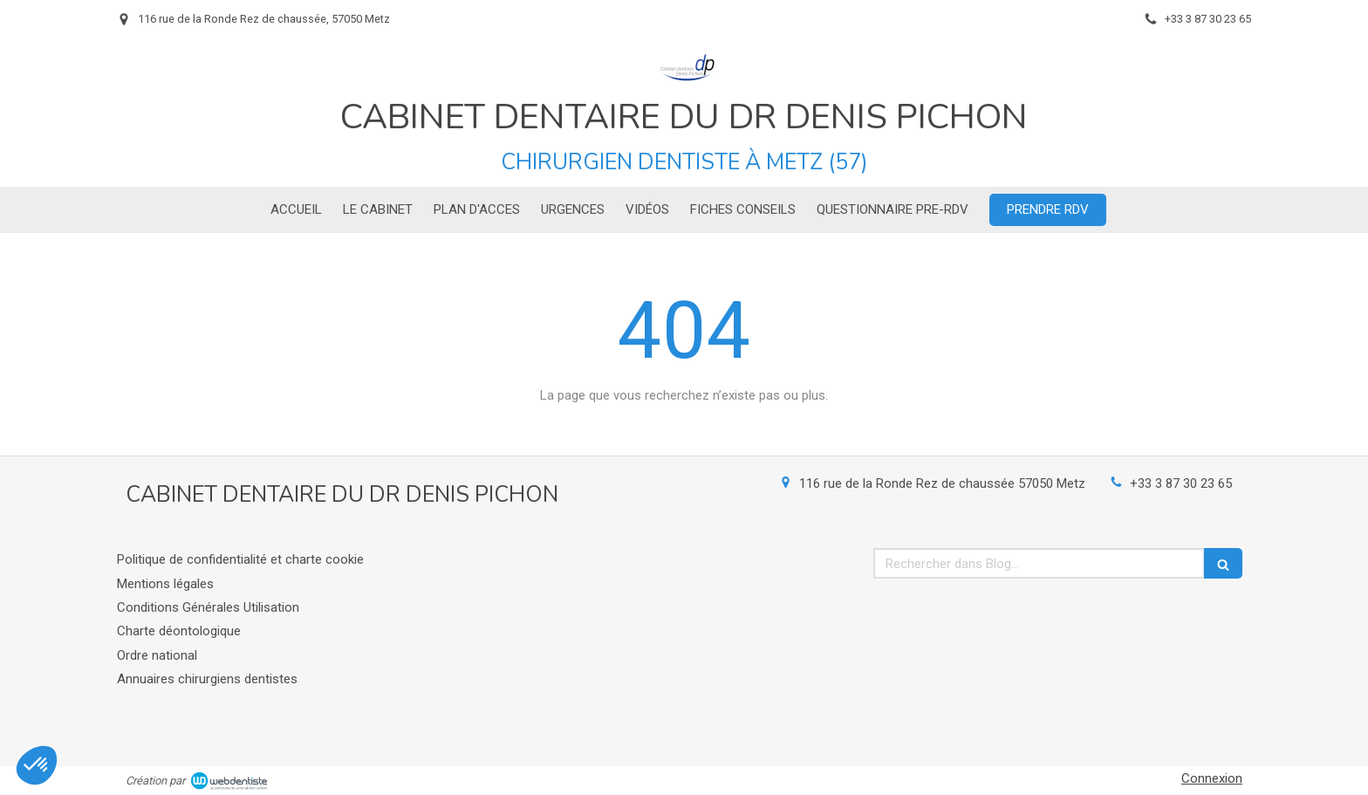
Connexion (1211, 778)
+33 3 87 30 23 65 (1181, 483)
